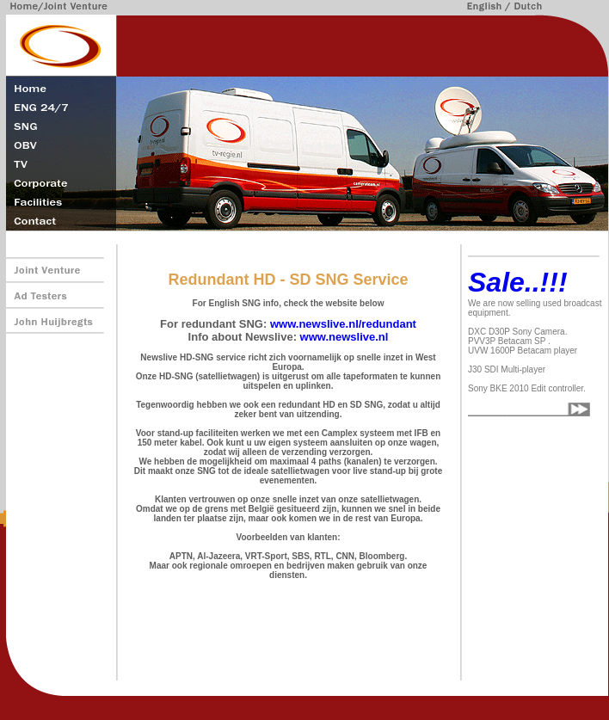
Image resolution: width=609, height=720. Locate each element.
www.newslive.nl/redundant (343, 323)
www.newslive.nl (344, 336)
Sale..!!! (518, 282)
